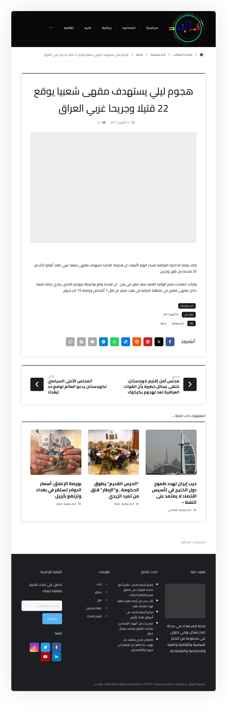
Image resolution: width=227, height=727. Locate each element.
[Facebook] (56, 647)
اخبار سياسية (178, 323)
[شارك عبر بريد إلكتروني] (92, 341)
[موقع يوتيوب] (45, 656)
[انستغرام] (34, 647)
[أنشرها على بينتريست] (147, 341)
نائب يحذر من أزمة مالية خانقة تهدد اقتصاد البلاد (135, 604)
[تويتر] (45, 647)
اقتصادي (173, 509)
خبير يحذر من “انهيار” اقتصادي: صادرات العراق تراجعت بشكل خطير (135, 628)
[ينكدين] (56, 656)
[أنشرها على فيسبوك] (170, 341)
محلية (163, 323)
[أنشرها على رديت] (136, 341)
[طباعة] (81, 341)
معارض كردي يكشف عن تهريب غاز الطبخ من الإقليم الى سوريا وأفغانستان (135, 644)
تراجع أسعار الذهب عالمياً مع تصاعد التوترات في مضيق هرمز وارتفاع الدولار (135, 590)
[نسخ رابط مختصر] (70, 341)
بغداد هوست (102, 684)
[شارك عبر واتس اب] (114, 341)
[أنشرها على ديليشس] (125, 341)
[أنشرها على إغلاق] (159, 341)
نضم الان (52, 619)
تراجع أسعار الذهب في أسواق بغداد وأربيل (139, 615)
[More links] (51, 28)
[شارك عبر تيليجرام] (103, 341)
